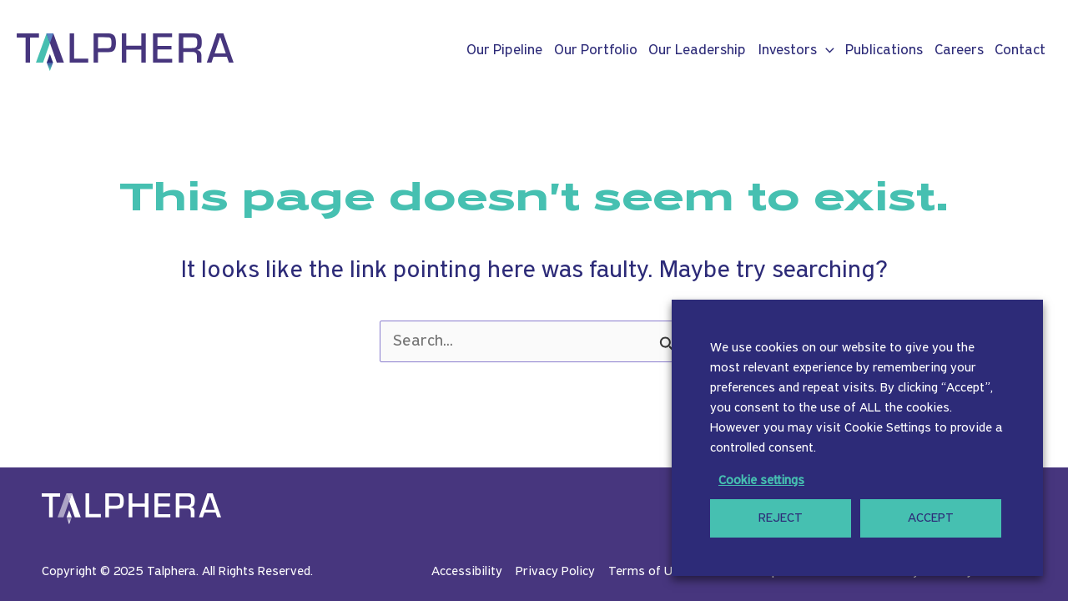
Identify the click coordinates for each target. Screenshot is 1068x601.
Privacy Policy (555, 571)
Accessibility (466, 571)
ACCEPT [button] (931, 518)
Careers (959, 50)
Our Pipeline (504, 50)
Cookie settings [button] (761, 480)
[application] (825, 51)
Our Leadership (697, 50)
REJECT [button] (780, 518)
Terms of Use (647, 571)
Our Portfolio (595, 50)
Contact (1020, 50)
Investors (796, 51)
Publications (884, 50)
